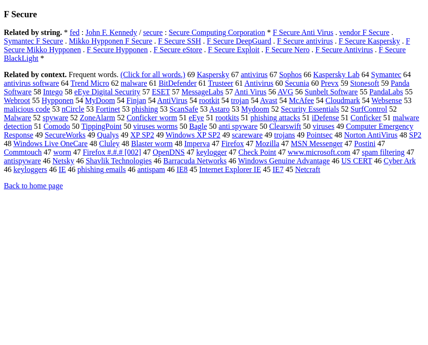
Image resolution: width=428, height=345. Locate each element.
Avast (268, 100)
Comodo (57, 126)
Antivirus (258, 83)
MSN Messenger (317, 143)
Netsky (63, 161)
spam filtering (383, 152)
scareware (247, 135)
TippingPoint (101, 126)
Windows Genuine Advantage (284, 161)
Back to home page (33, 186)
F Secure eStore (178, 50)
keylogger (211, 152)
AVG (285, 92)
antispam (151, 169)
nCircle (72, 109)
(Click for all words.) (152, 74)
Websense (386, 100)
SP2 (415, 135)
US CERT (356, 161)
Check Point (257, 152)
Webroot (17, 100)
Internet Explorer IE (230, 169)
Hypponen (58, 100)
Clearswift (285, 126)
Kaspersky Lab (336, 74)
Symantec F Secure (33, 41)
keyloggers (30, 169)
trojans (284, 135)
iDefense (325, 118)
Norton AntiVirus (370, 135)
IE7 (278, 169)
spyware (55, 118)
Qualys (108, 135)
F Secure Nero (287, 50)
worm (62, 152)
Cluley (109, 143)
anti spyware (238, 126)
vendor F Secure (364, 32)
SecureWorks (65, 135)
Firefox (232, 143)
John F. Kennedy (111, 32)
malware (134, 83)
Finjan (136, 100)
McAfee (301, 100)
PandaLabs (386, 92)
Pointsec (320, 135)
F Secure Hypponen (117, 50)
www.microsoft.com (319, 152)
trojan (240, 100)
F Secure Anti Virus (303, 32)
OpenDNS (169, 152)
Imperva (197, 143)
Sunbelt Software (331, 92)
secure (153, 32)
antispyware (22, 161)
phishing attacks (275, 118)
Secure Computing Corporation (217, 32)
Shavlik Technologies (119, 161)
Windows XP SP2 (193, 135)
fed (74, 32)
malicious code (27, 109)
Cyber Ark (399, 161)
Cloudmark (342, 100)
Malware (17, 118)
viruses (323, 126)
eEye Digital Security (107, 92)
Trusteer (220, 83)
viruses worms (155, 126)
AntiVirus (172, 100)
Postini (364, 143)
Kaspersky (213, 74)
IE (62, 169)
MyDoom (100, 100)
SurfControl (369, 109)
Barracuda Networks (194, 161)
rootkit (209, 100)
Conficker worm (152, 118)
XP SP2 (143, 135)
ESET (161, 92)
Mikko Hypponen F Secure (111, 41)
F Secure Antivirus (344, 50)
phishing (144, 109)
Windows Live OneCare (50, 143)
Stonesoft (364, 83)
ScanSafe (183, 109)
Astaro (219, 109)
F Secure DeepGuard (239, 41)
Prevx (329, 83)
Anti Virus (251, 92)
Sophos (290, 74)
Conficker (366, 118)
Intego (53, 92)
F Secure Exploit (234, 50)
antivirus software (31, 83)
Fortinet (108, 109)
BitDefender (178, 83)
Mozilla (267, 143)
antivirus (254, 74)
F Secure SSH (179, 41)
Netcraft (307, 169)
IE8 (182, 169)
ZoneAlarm (97, 118)
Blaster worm (152, 143)
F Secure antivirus (305, 41)
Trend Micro (90, 83)
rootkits (227, 118)
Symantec (386, 74)
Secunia (297, 83)
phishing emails (101, 169)
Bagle (198, 126)
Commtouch (23, 152)
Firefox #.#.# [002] (112, 152)
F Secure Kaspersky (369, 41)
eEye (196, 118)
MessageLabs (202, 92)
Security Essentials (310, 109)
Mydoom (255, 109)
